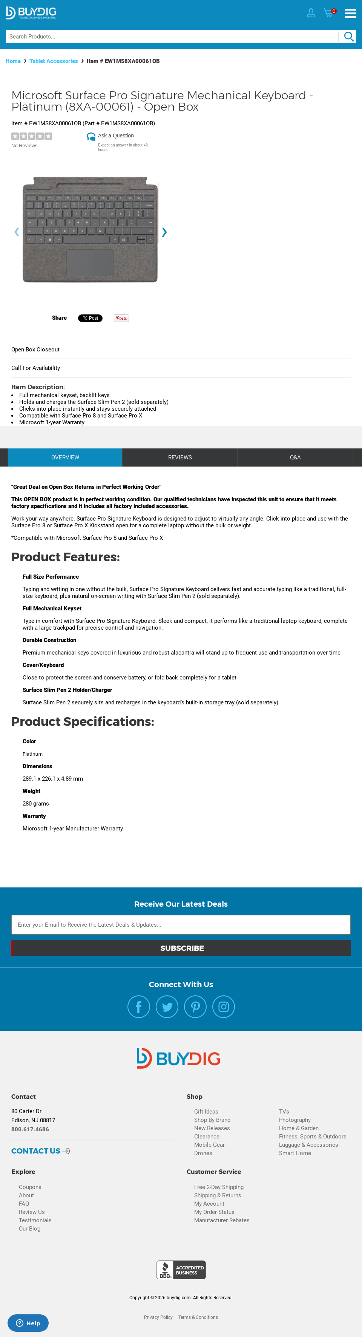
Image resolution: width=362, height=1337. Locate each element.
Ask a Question (116, 135)
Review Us (32, 1212)
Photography (295, 1120)
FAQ (24, 1203)
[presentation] (16, 231)
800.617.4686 (30, 1129)
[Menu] (350, 13)
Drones (203, 1153)
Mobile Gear (209, 1144)
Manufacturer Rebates (222, 1220)
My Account (209, 1203)
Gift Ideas (206, 1111)
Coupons (30, 1187)
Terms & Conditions (198, 1317)
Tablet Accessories (53, 61)
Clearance (206, 1136)
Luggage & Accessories (308, 1144)
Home (13, 61)
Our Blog (29, 1228)
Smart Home (295, 1153)
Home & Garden (299, 1128)
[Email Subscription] (181, 925)
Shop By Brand (212, 1120)
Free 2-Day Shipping (219, 1187)
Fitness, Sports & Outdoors (313, 1136)
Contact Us (35, 1150)
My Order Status (214, 1212)
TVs (284, 1111)
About (26, 1195)
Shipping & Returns (217, 1195)
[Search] (181, 36)
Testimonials (35, 1220)
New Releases (212, 1128)
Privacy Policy (158, 1317)
